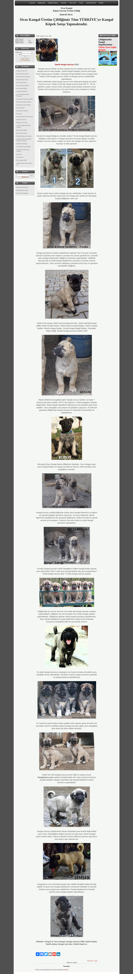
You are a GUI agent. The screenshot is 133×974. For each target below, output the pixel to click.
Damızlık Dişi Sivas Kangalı (23, 76)
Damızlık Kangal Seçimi (22, 79)
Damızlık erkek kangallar (23, 73)
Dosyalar (63, 3)
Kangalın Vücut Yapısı (22, 122)
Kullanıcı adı (18, 52)
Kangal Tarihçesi (53, 3)
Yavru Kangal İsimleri (22, 133)
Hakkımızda (41, 3)
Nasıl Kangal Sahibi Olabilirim (24, 102)
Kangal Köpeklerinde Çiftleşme (24, 136)
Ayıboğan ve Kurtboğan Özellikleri (25, 99)
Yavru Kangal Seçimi (22, 82)
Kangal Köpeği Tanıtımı (22, 190)
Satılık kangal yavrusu (64, 64)
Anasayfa (32, 3)
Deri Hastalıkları (21, 108)
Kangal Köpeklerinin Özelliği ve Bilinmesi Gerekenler (24, 139)
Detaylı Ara (25, 177)
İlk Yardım (19, 113)
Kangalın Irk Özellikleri (22, 110)
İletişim (101, 3)
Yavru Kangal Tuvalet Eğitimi (24, 146)
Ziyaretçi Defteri (91, 3)
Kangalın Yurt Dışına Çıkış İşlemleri (23, 150)
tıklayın (66, 969)
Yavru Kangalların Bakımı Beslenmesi (23, 95)
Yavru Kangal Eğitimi (22, 88)
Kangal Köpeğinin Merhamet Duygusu (23, 126)
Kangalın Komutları (21, 119)
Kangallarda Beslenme (22, 143)
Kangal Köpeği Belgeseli (23, 187)
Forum (81, 3)
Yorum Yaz (90, 961)
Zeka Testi (19, 154)
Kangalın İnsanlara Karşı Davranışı (25, 116)
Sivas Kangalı (20, 157)
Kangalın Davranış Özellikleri (24, 105)
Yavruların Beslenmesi (22, 91)
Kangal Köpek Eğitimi (22, 130)
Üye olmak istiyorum (25, 60)
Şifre (20, 54)
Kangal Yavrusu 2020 (22, 70)
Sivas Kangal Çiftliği (22, 160)
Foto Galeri (72, 3)
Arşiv (95, 961)
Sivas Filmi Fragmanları (22, 193)
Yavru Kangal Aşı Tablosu (23, 85)
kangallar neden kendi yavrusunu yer (24, 164)
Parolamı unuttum (25, 58)
